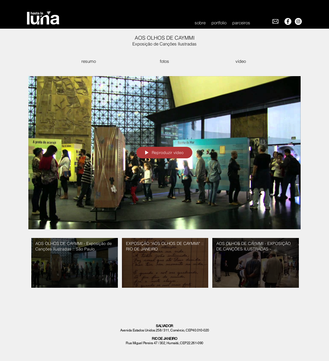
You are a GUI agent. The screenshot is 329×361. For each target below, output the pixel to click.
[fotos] (164, 61)
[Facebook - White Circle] (287, 21)
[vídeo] (240, 61)
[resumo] (88, 61)
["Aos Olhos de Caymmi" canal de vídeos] (164, 264)
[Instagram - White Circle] (298, 21)
